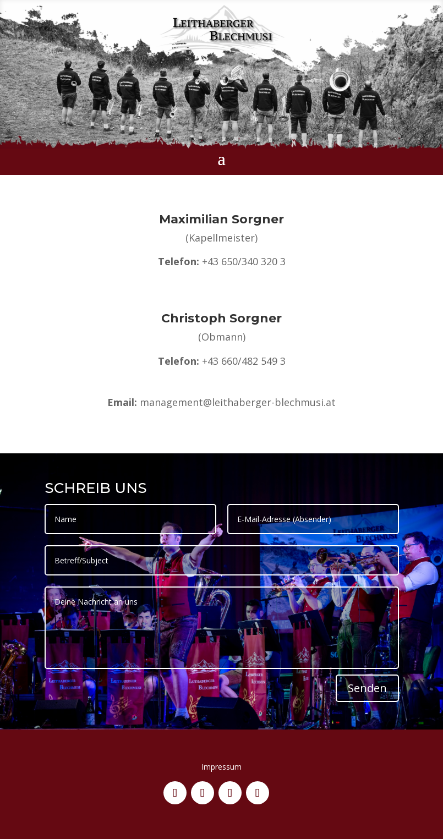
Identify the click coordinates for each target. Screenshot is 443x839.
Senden (367, 688)
